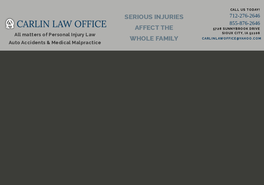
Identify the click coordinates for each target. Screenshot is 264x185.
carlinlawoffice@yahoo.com (231, 38)
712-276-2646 (245, 15)
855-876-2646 (245, 23)
